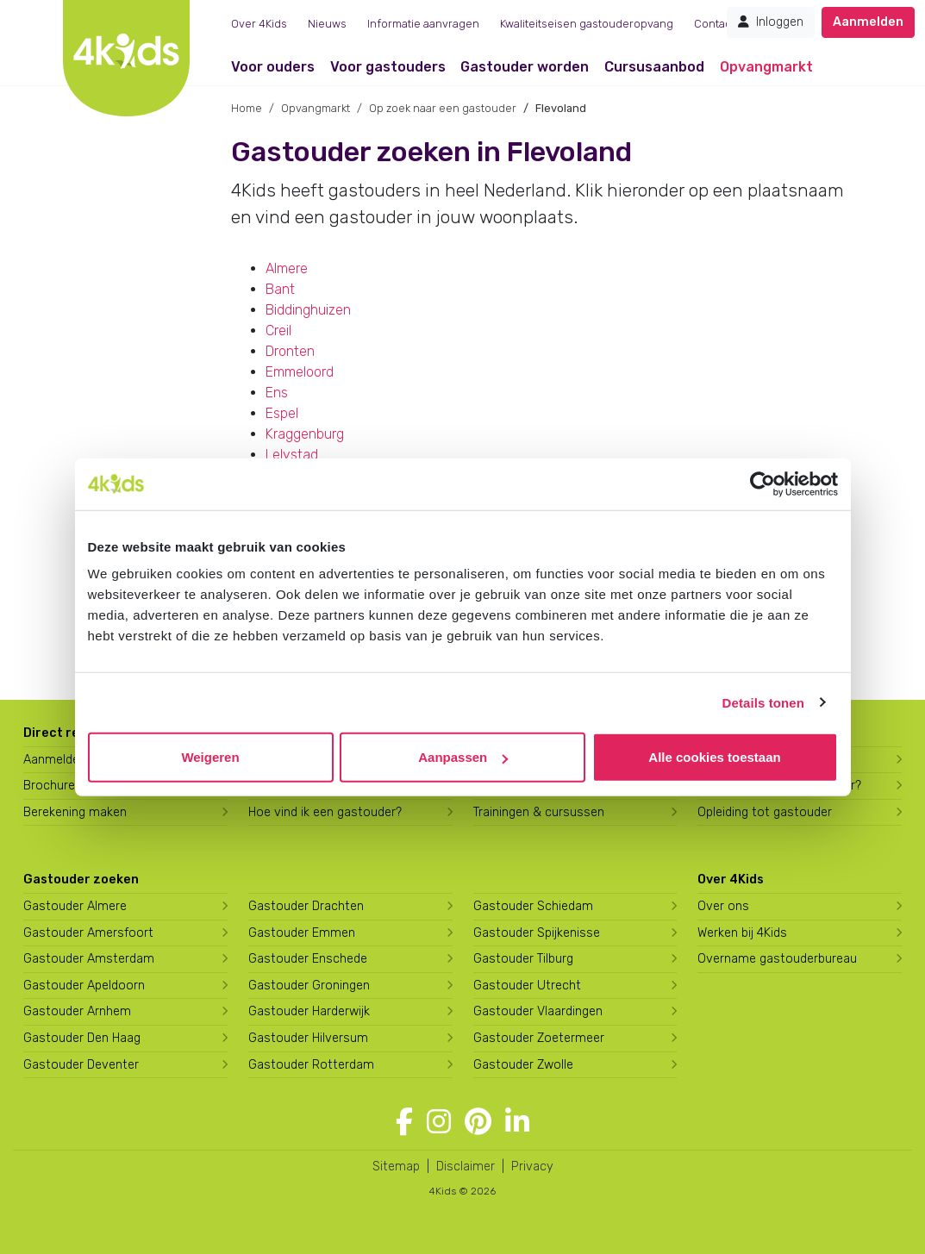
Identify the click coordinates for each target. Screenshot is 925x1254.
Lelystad (292, 454)
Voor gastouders (388, 67)
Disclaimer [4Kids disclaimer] (465, 1166)
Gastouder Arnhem (77, 1011)
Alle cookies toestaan (714, 757)
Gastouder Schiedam (533, 906)
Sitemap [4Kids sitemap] (396, 1166)
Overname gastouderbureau (777, 958)
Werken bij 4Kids (742, 933)
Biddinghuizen (308, 310)
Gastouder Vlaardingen (538, 1011)
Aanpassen (463, 757)
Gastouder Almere (75, 906)
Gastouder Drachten (306, 906)
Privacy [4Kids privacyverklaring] (532, 1166)
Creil (278, 330)
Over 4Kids (259, 23)
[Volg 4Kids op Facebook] (404, 1122)
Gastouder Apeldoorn (84, 985)
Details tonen (763, 702)
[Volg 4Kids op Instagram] (439, 1122)
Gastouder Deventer (81, 1064)
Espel (282, 413)
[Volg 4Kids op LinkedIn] (517, 1122)
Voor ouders (273, 67)
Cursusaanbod (654, 67)
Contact (714, 23)
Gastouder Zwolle (523, 1064)
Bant (280, 289)
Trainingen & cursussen (538, 812)
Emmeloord (300, 372)
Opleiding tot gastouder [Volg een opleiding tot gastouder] (764, 812)
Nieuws (327, 23)
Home (246, 108)
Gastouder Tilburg (523, 958)
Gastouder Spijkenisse (536, 933)
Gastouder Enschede (307, 958)
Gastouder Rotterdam (311, 1064)
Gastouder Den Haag (82, 1038)
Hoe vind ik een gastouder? (325, 812)
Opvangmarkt (766, 67)
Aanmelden (868, 22)
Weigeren (210, 757)
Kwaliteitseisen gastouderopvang (586, 23)
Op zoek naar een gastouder (442, 108)
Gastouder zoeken (81, 879)
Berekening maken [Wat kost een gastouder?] (75, 812)
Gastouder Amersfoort (88, 933)
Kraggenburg (305, 434)
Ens (277, 392)
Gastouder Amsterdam (88, 958)
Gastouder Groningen (309, 985)
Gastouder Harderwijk (309, 1011)
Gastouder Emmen (301, 933)
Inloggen (770, 22)
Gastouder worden (524, 67)
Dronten (290, 351)
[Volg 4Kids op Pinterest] (478, 1122)
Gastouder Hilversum (308, 1038)
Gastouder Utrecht (527, 985)
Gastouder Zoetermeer (538, 1038)
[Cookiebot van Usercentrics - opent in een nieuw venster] (762, 483)
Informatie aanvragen (423, 23)
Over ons (723, 906)
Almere (287, 268)
